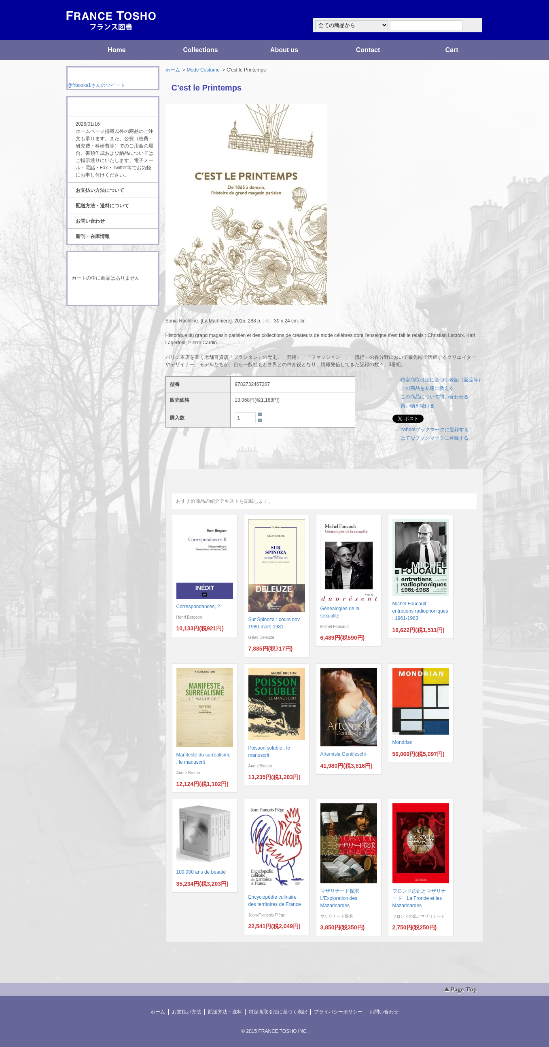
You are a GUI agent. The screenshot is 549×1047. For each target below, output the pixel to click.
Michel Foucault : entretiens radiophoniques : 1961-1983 (420, 611)
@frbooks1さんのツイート (96, 85)
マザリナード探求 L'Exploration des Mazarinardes (342, 898)
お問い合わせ (90, 221)
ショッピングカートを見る (112, 294)
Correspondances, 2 (198, 606)
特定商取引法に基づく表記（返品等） (442, 380)
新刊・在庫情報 (93, 236)
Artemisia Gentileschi (343, 754)
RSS (100, 320)
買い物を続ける (418, 406)
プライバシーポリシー (338, 1012)
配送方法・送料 (225, 1012)
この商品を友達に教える (427, 388)
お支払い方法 (186, 1012)
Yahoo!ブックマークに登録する (435, 429)
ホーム (172, 70)
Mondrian (402, 742)
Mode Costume (203, 70)
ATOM (105, 328)
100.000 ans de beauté (201, 872)
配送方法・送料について (102, 206)
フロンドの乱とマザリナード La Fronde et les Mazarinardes (419, 898)
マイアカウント (459, 9)
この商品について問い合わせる (434, 397)
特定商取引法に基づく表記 (278, 1012)
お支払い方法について (100, 190)
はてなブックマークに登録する (434, 438)
